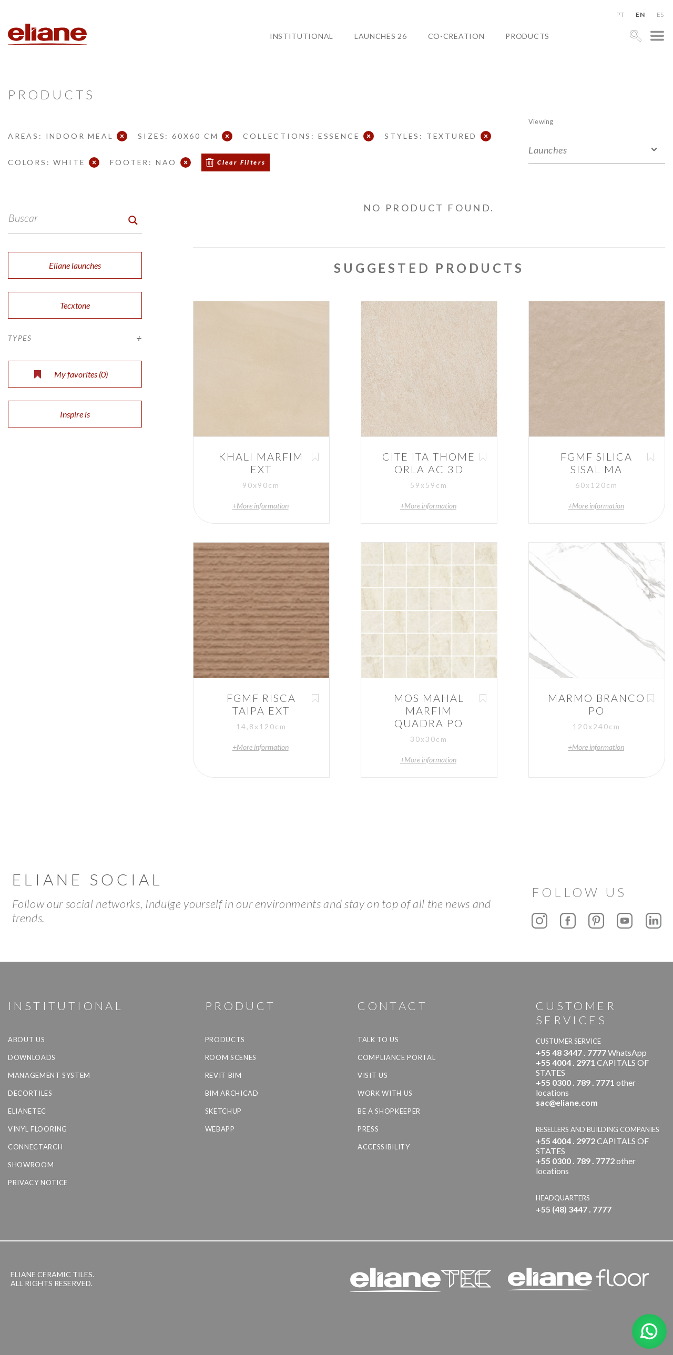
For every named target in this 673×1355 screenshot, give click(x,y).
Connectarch (35, 1147)
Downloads (32, 1057)
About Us (26, 1039)
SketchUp (223, 1111)
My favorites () (71, 374)
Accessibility (384, 1147)
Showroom (31, 1164)
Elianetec (27, 1111)
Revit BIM (223, 1075)
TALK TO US (378, 1039)
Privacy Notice (38, 1182)
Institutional (301, 36)
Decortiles (30, 1093)
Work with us (385, 1093)
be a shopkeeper (389, 1111)
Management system (49, 1075)
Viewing (540, 121)
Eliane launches (75, 265)
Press (368, 1129)
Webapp (220, 1129)
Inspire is (75, 414)
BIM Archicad (232, 1093)
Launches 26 (380, 36)
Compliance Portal (396, 1057)
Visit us (373, 1075)
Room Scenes (231, 1057)
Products (527, 36)
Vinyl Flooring (37, 1129)
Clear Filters (241, 162)
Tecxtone (75, 305)
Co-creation (456, 36)
